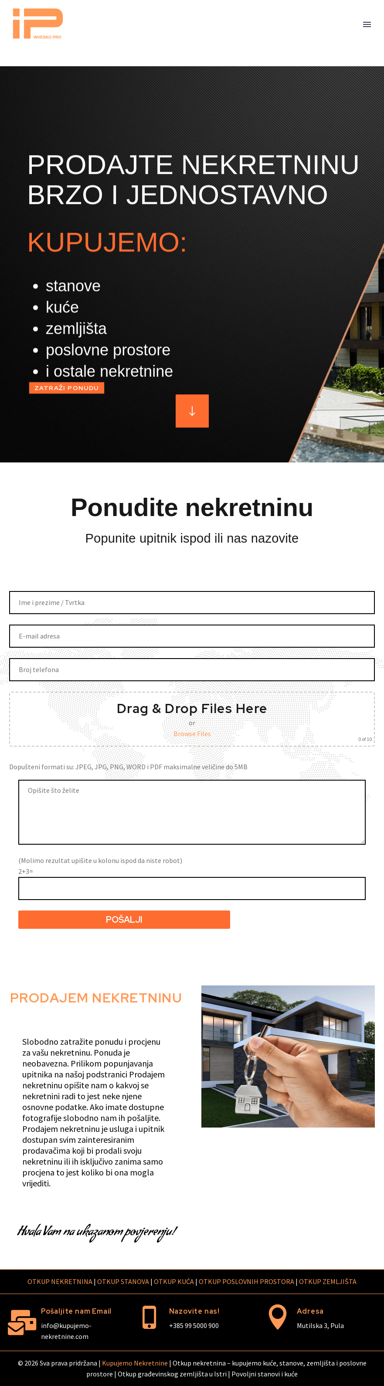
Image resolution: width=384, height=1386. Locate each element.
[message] (192, 812)
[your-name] (192, 602)
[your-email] (192, 636)
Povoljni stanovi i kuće (264, 1373)
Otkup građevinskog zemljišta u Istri (172, 1373)
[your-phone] (192, 669)
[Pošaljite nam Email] (21, 1322)
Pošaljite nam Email (76, 1311)
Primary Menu (367, 24)
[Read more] (192, 411)
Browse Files (192, 733)
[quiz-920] (192, 888)
